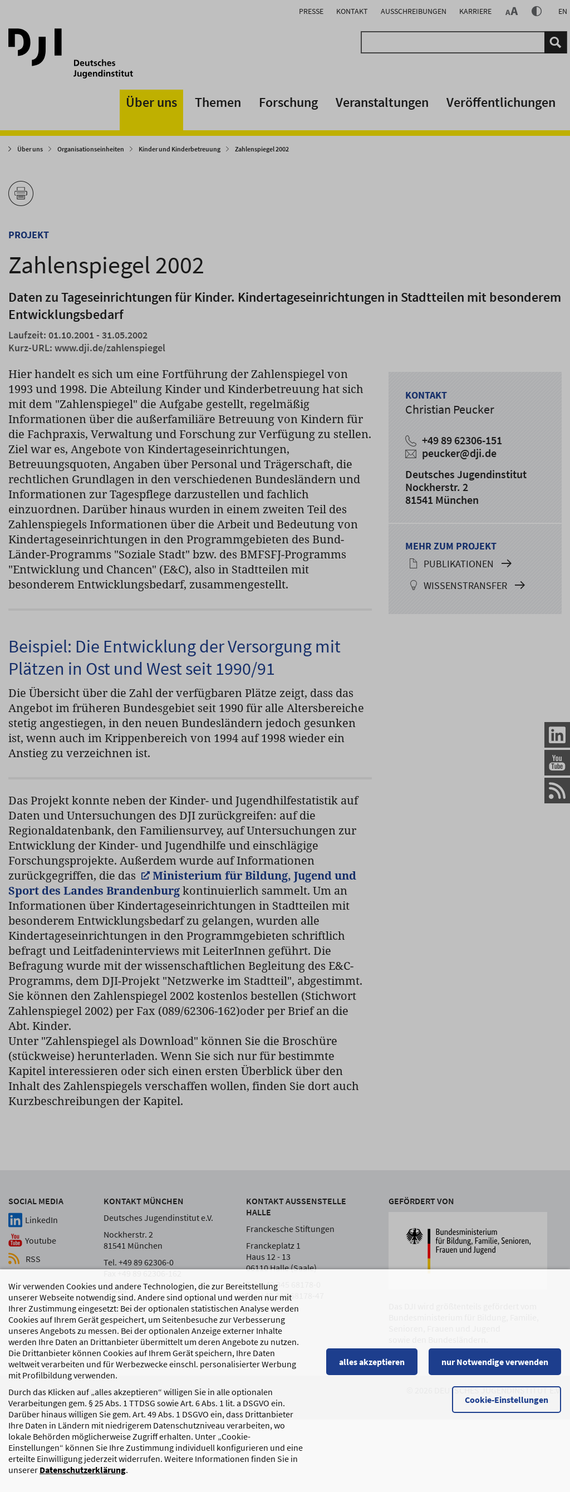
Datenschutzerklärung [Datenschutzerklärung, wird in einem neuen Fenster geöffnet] (83, 1475)
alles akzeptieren (372, 1367)
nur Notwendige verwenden (495, 1367)
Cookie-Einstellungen (507, 1405)
